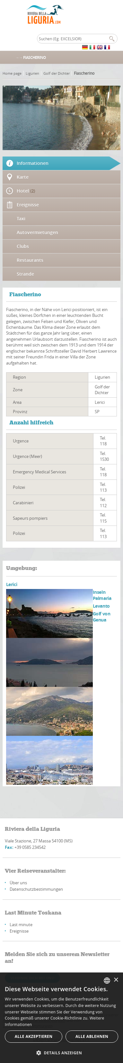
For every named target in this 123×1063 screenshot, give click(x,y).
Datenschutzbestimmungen (36, 889)
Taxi (21, 218)
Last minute (21, 924)
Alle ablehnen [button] (91, 1036)
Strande (25, 274)
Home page (12, 73)
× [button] (115, 980)
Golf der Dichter (56, 73)
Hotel (26, 191)
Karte (23, 177)
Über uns (18, 883)
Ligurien (32, 73)
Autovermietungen (37, 232)
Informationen (32, 163)
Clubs (23, 246)
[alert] (61, 1018)
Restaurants (30, 260)
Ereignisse (28, 205)
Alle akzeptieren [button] (34, 1036)
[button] (61, 1052)
